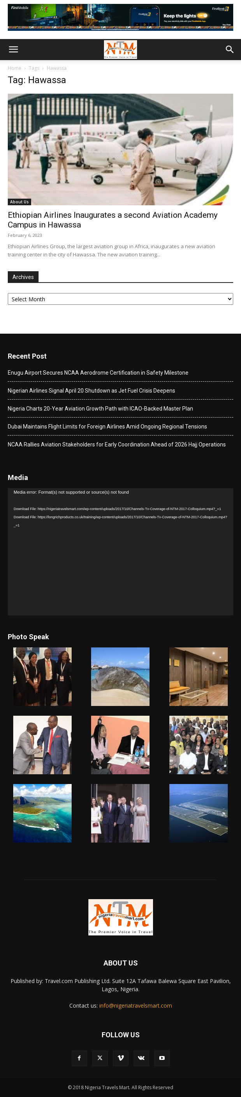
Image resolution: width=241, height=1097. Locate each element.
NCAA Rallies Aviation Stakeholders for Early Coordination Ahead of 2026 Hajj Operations (117, 444)
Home (14, 68)
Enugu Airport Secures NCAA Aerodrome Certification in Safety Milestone (98, 373)
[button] (13, 49)
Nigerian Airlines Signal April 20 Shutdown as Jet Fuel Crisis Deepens (91, 391)
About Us (19, 201)
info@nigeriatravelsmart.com (135, 1005)
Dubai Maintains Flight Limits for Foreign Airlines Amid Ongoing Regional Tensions (107, 426)
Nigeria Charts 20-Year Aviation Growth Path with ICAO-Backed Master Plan (100, 408)
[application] (120, 551)
